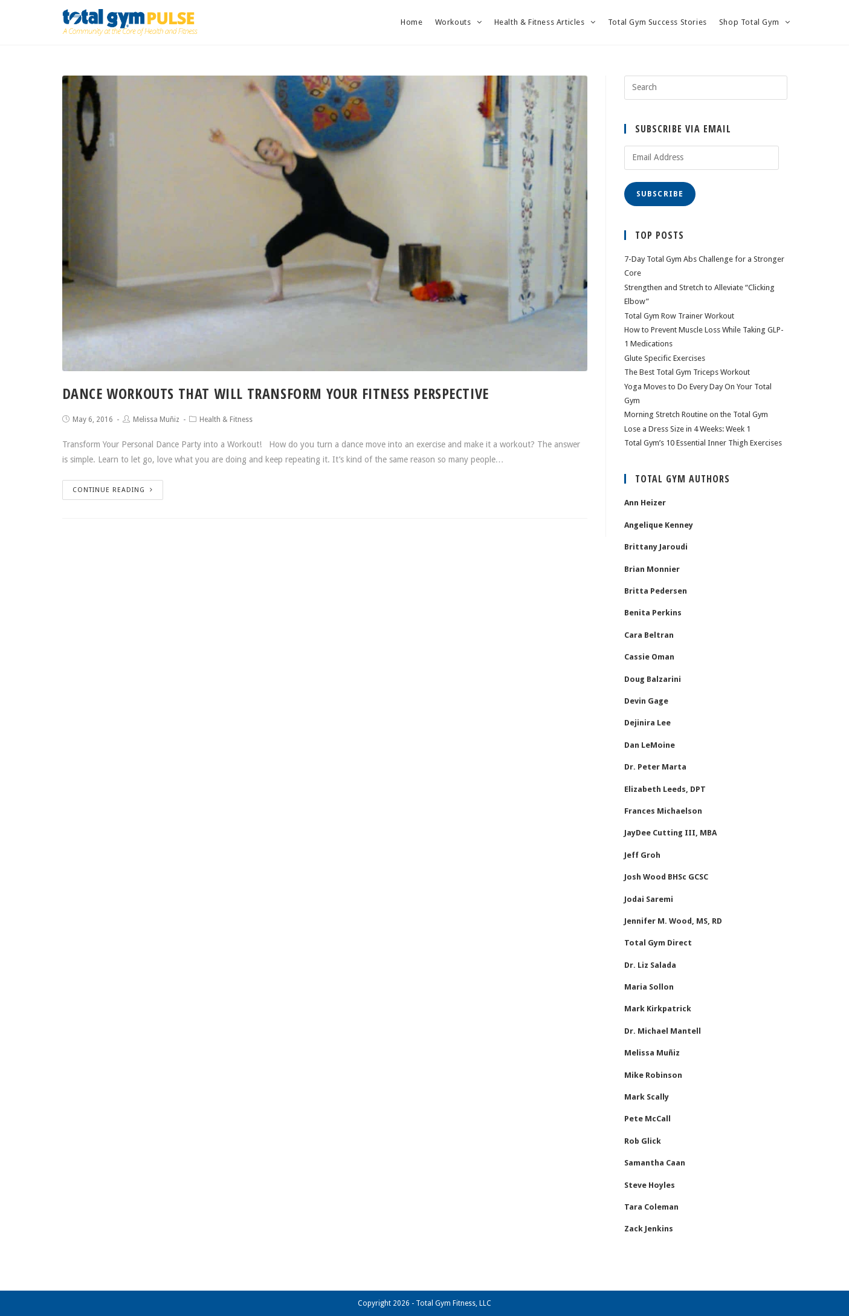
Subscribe (660, 194)
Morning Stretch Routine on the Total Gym (696, 414)
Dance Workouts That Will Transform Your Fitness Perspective (275, 393)
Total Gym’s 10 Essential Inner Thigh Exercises (703, 442)
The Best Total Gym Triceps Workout (687, 372)
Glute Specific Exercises (664, 358)
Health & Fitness (226, 419)
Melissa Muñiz (156, 419)
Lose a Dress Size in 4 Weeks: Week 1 (687, 428)
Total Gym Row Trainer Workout (679, 315)
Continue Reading (113, 490)
